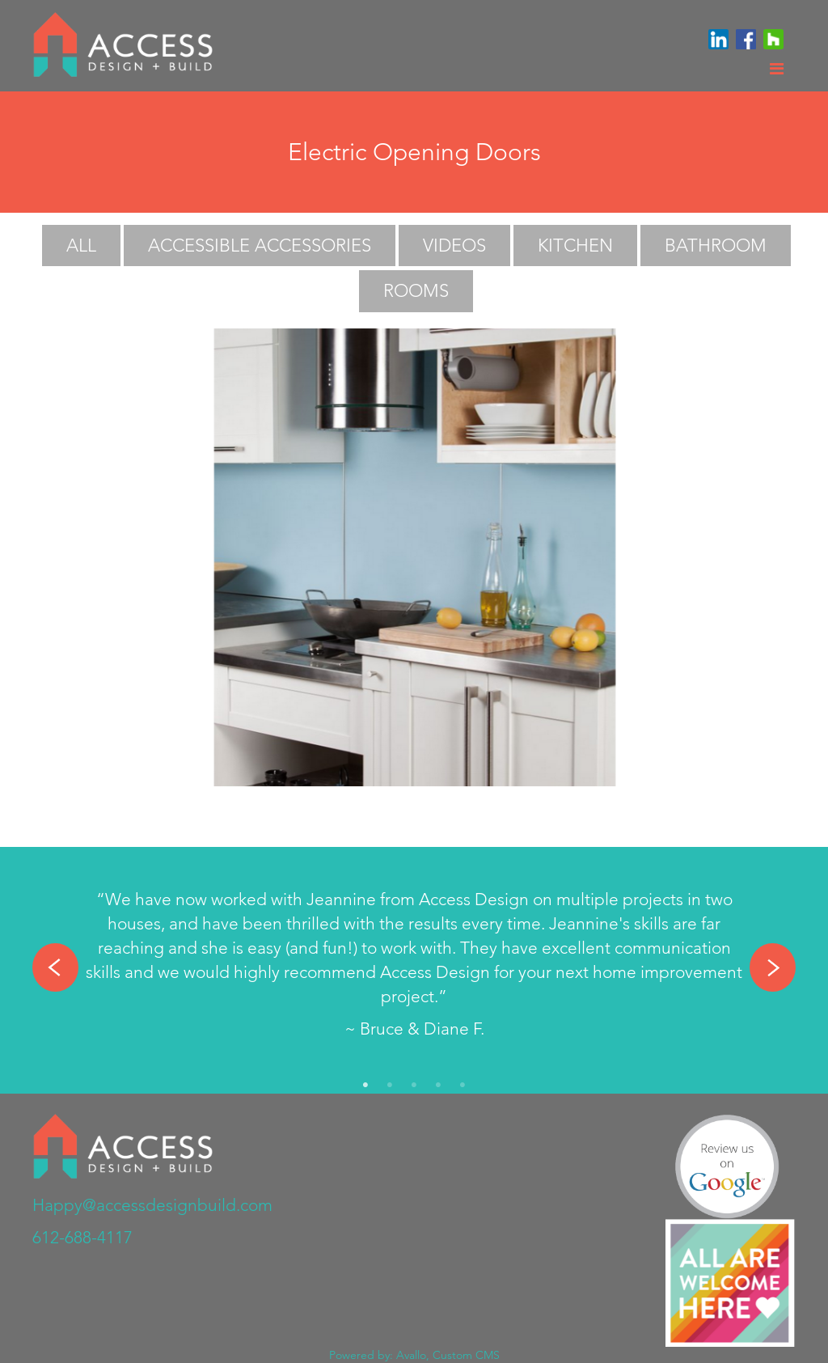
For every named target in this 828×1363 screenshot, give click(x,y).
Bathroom (716, 245)
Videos (454, 245)
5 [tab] (462, 1085)
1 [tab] (365, 1085)
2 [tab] (390, 1085)
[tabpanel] (414, 968)
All (81, 245)
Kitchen (575, 245)
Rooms (416, 291)
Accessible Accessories (259, 245)
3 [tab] (414, 1085)
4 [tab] (438, 1085)
